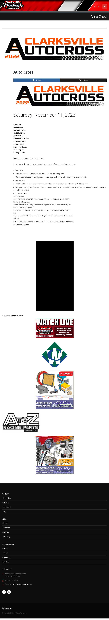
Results (6, 533)
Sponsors (7, 559)
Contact (6, 563)
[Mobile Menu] (104, 6)
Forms (5, 554)
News (5, 524)
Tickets (5, 503)
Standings (7, 538)
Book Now (7, 498)
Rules (5, 549)
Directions (7, 507)
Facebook (4, 593)
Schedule (6, 528)
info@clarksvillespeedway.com (21, 586)
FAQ (4, 512)
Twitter (9, 593)
